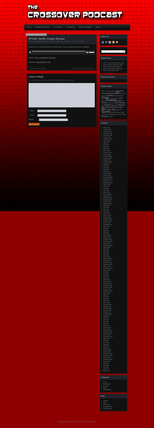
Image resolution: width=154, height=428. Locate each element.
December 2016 (107, 331)
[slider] (59, 51)
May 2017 (106, 321)
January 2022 (107, 217)
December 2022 (107, 198)
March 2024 (106, 171)
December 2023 (107, 177)
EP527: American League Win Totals (113, 63)
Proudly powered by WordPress (66, 422)
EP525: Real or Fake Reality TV (112, 66)
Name (31, 111)
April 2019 (106, 278)
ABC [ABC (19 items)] (102, 91)
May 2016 (106, 344)
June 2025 (106, 145)
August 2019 (106, 270)
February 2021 (107, 236)
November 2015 (107, 355)
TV (72, 41)
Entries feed (106, 404)
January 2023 (107, 196)
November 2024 (107, 158)
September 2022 (108, 203)
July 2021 (106, 228)
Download (52, 58)
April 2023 (106, 190)
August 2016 (106, 338)
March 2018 (106, 302)
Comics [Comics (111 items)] (110, 95)
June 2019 (106, 274)
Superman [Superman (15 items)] (104, 114)
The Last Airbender (66, 41)
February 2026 (107, 129)
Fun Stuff (105, 386)
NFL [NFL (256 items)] (104, 109)
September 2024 (108, 162)
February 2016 (107, 350)
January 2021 (107, 238)
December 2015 (107, 354)
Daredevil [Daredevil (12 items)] (113, 98)
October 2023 (107, 181)
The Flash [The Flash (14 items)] (119, 114)
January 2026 (107, 131)
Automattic (93, 422)
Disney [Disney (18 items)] (103, 101)
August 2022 (106, 205)
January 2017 (107, 329)
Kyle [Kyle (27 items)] (112, 105)
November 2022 (107, 200)
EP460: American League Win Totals (83, 68)
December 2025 (107, 133)
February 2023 (107, 194)
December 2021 (107, 219)
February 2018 (107, 304)
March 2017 (106, 325)
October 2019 (107, 266)
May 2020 (106, 253)
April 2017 (106, 323)
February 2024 (107, 173)
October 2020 (107, 243)
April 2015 (106, 369)
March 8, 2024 (42, 34)
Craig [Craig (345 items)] (105, 97)
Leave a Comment (79, 41)
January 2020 (107, 260)
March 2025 (106, 150)
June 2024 (106, 167)
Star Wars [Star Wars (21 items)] (114, 112)
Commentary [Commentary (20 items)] (118, 96)
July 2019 (106, 272)
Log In (29, 27)
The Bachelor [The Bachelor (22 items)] (112, 114)
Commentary (106, 384)
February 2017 (107, 327)
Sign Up (98, 27)
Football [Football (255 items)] (111, 100)
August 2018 (106, 293)
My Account (58, 27)
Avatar (50, 41)
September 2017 (108, 314)
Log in (105, 403)
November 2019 (107, 264)
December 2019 (107, 262)
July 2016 (106, 340)
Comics (105, 382)
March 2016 (106, 348)
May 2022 (106, 209)
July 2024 (106, 165)
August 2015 (106, 361)
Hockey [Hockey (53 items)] (122, 103)
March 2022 (106, 213)
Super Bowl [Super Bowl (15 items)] (120, 112)
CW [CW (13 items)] (110, 98)
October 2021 (107, 222)
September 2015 (108, 359)
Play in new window (41, 58)
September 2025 (108, 139)
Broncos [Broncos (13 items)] (103, 95)
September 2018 (108, 291)
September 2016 (108, 336)
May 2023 (106, 188)
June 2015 (106, 365)
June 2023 (106, 186)
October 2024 (107, 160)
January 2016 (107, 352)
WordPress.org (107, 408)
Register (105, 401)
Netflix (58, 41)
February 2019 (107, 281)
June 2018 (106, 297)
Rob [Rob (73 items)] (114, 109)
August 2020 (106, 247)
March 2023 (106, 192)
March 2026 (106, 127)
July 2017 (106, 317)
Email (31, 115)
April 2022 (106, 211)
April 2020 (106, 255)
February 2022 (107, 215)
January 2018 (107, 306)
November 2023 (107, 179)
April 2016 (106, 346)
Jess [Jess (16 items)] (102, 105)
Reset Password (85, 27)
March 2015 (106, 371)
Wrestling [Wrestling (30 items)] (104, 116)
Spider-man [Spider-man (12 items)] (119, 109)
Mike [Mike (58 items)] (108, 107)
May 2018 (106, 298)
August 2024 (106, 164)
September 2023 (108, 183)
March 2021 (106, 234)
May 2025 (106, 146)
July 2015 (106, 363)
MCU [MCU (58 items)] (103, 107)
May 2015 (106, 367)
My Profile (71, 27)
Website (31, 119)
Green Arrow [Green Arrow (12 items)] (111, 103)
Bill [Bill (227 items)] (117, 93)
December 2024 (107, 156)
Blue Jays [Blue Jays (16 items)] (122, 93)
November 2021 (107, 221)
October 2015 (107, 357)
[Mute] (87, 52)
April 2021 (106, 232)
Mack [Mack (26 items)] (116, 105)
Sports (105, 388)
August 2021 (106, 226)
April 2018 (106, 300)
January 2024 (107, 175)
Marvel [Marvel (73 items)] (121, 105)
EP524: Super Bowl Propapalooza (112, 68)
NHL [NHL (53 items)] (109, 109)
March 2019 (106, 279)
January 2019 (107, 283)
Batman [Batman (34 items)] (112, 93)
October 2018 (107, 289)
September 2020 (108, 245)
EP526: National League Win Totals (113, 65)
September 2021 (108, 224)
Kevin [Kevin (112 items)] (107, 104)
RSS (48, 62)
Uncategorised (39, 41)
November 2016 (107, 333)
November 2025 (107, 135)
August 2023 (106, 184)
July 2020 (106, 249)
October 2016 (107, 335)
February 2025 (107, 152)
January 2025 (107, 154)
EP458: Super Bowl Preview (37, 68)
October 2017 (107, 312)
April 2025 (106, 148)
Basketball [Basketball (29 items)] (105, 93)
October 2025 (107, 137)
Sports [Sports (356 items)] (105, 111)
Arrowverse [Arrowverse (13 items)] (108, 91)
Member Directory (42, 27)
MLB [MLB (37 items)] (113, 107)
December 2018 (107, 285)
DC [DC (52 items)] (121, 98)
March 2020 (106, 257)
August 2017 (106, 316)
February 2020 (107, 259)
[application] (62, 52)
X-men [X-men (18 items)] (111, 116)
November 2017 (107, 310)
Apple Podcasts (41, 62)
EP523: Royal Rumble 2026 (111, 70)
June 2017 (106, 319)
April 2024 (106, 169)
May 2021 (106, 230)
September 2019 (108, 268)
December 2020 (107, 240)
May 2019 (106, 276)
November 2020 (107, 241)
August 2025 (106, 141)
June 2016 (106, 342)
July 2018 (106, 295)
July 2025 (106, 143)
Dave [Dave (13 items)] (118, 98)
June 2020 (106, 251)
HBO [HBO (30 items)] (116, 103)
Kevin (34, 34)
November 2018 (107, 287)
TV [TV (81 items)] (123, 114)
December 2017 (107, 308)
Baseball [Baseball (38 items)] (120, 91)
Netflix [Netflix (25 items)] (121, 107)
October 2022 (107, 202)
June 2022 (106, 207)
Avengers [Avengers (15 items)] (113, 91)
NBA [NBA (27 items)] (116, 107)
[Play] (30, 52)
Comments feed (107, 406)
